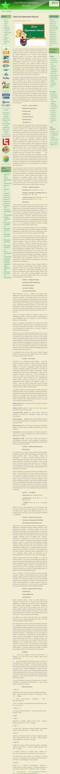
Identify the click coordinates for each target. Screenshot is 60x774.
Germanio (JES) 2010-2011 (54, 84)
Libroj (5, 19)
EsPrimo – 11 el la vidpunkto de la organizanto (54, 133)
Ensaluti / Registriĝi (6, 11)
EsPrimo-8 (7, 201)
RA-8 (54, 29)
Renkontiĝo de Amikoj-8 (7, 241)
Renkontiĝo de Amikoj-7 (7, 236)
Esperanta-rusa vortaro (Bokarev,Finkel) (6, 121)
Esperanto (55, 2)
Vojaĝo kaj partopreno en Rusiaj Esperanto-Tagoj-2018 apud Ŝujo (7, 264)
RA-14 (52, 25)
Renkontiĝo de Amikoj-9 (7, 247)
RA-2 (52, 27)
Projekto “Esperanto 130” (7, 219)
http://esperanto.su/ (18, 705)
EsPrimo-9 (7, 203)
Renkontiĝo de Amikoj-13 (7, 224)
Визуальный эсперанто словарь (6, 131)
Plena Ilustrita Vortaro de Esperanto (6, 114)
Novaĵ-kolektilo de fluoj (7, 41)
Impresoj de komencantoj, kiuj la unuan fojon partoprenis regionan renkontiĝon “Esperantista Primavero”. (54, 66)
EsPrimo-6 (7, 197)
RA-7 (51, 29)
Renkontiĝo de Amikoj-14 (7, 230)
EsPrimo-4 (7, 193)
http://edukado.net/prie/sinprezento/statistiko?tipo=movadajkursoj (29, 753)
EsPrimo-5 (7, 195)
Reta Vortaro (6, 118)
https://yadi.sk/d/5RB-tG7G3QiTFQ (25, 549)
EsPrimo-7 (7, 199)
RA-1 (52, 23)
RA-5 (54, 27)
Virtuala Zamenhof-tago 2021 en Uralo (54, 138)
